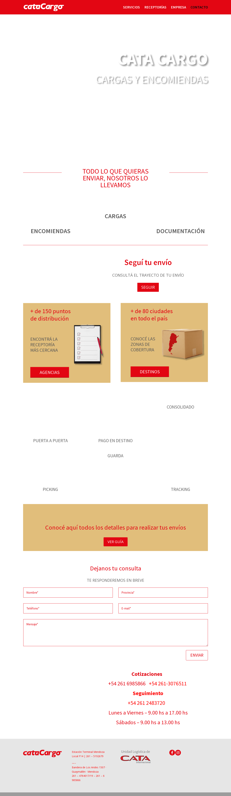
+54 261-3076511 (168, 683)
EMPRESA (178, 7)
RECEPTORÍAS (155, 7)
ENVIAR (196, 655)
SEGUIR (148, 287)
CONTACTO (199, 7)
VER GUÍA (116, 541)
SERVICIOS (131, 7)
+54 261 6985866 (128, 683)
